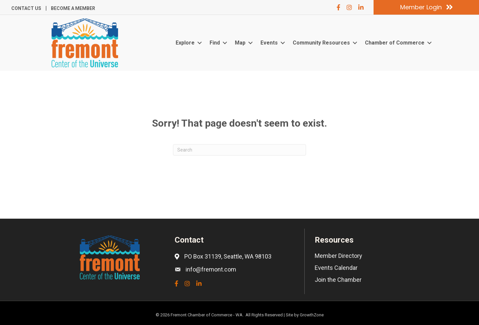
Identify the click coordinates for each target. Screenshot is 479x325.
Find (215, 43)
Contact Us (26, 8)
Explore (185, 43)
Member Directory (338, 255)
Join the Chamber (338, 279)
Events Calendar (336, 267)
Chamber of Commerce (394, 43)
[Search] (239, 150)
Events (269, 43)
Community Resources (321, 43)
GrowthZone (312, 314)
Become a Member (73, 8)
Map (240, 43)
